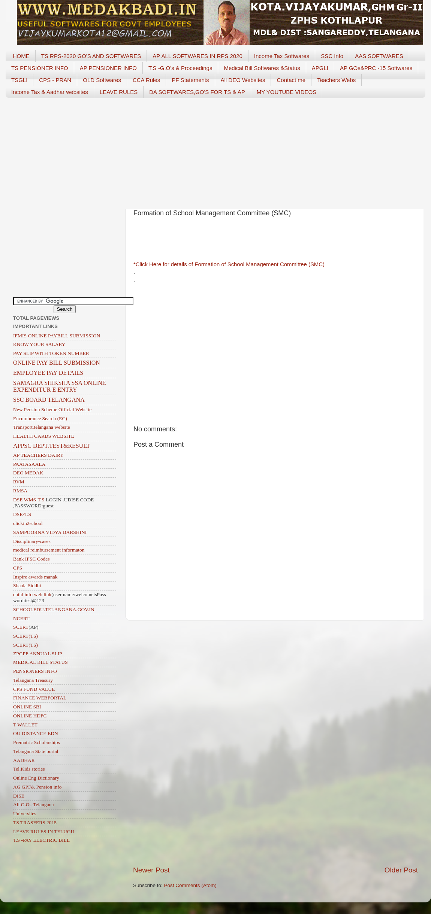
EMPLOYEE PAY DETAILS (48, 373)
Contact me (291, 80)
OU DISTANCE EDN (35, 733)
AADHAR (24, 760)
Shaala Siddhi (27, 585)
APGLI (320, 68)
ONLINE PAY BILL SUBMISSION (56, 362)
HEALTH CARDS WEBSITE (43, 436)
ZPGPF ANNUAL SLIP (37, 653)
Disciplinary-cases (32, 541)
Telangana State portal (35, 751)
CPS (17, 568)
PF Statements (190, 80)
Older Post (401, 870)
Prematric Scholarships (36, 742)
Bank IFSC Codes (31, 559)
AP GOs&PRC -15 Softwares (376, 68)
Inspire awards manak (35, 577)
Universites (24, 813)
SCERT (20, 627)
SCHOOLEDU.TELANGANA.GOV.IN (53, 609)
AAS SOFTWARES (379, 56)
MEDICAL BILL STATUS (40, 662)
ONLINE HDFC (30, 716)
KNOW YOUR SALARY (39, 344)
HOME (21, 56)
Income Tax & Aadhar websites (49, 92)
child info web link (32, 594)
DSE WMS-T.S (29, 499)
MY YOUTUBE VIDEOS (287, 92)
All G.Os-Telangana (33, 804)
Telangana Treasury (33, 680)
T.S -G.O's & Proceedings (180, 68)
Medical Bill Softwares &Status (262, 68)
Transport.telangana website (41, 427)
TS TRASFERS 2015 (35, 822)
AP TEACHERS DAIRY (38, 455)
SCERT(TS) (25, 636)
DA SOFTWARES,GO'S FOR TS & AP (197, 92)
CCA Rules (146, 80)
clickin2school (28, 523)
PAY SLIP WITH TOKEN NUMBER (51, 353)
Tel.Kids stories (29, 769)
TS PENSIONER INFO (39, 68)
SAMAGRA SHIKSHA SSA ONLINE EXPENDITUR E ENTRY (59, 386)
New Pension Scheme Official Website (52, 409)
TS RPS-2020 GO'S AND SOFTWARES (91, 56)
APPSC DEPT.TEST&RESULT (51, 446)
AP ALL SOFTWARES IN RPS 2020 (197, 56)
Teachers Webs (336, 80)
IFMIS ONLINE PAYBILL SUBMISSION (56, 335)
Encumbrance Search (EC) (40, 418)
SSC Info (332, 56)
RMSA (20, 491)
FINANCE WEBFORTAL (39, 698)
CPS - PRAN (55, 80)
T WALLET (25, 725)
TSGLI (19, 80)
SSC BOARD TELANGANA (49, 400)
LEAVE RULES (119, 92)
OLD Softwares (102, 80)
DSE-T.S (22, 514)
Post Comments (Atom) (190, 885)
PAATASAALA (29, 464)
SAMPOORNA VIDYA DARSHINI (50, 532)
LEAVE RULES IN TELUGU (43, 831)
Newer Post (151, 870)
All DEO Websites (243, 80)
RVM (18, 482)
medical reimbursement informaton (48, 550)
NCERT (21, 618)
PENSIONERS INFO (35, 671)
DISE (18, 796)
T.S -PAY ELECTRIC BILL (41, 840)
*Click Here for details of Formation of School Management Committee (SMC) (229, 264)
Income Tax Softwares (281, 56)
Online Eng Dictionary (36, 778)
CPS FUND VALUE (34, 689)
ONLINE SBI (27, 707)
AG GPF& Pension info (37, 787)
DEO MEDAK (28, 473)
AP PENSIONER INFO (108, 68)
